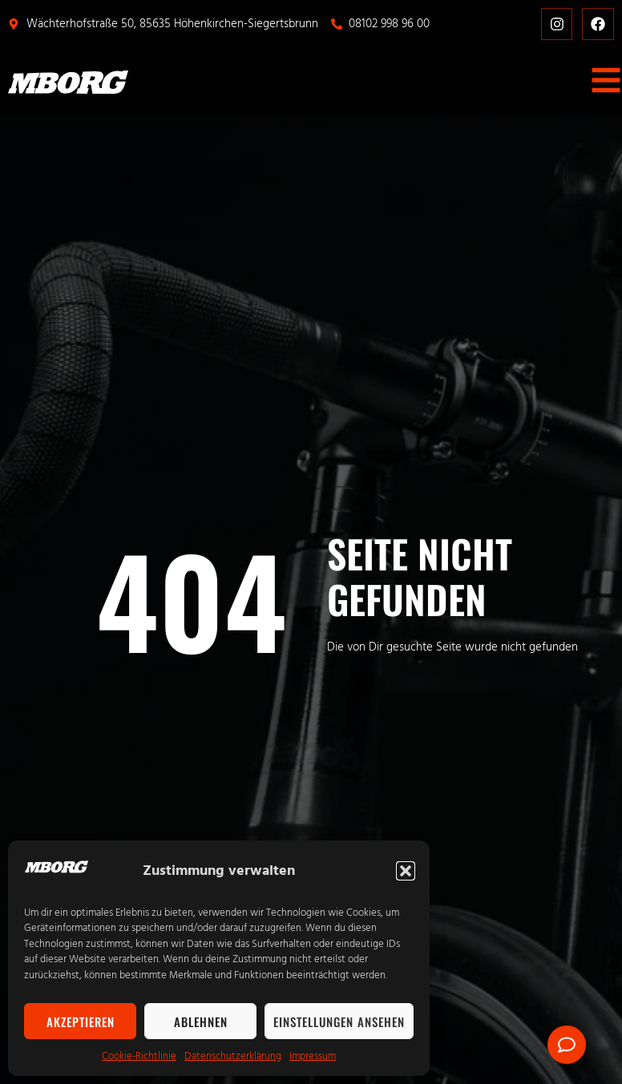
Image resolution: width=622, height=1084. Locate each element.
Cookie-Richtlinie (139, 1056)
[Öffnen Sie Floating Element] (566, 1045)
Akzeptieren (80, 1021)
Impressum (312, 1056)
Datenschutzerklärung (232, 1056)
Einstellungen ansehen (339, 1021)
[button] (406, 871)
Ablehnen (201, 1021)
